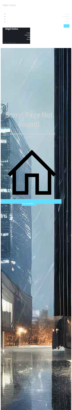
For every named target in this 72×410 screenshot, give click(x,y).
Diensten (66, 17)
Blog (67, 19)
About (67, 22)
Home (67, 14)
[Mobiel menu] (66, 26)
